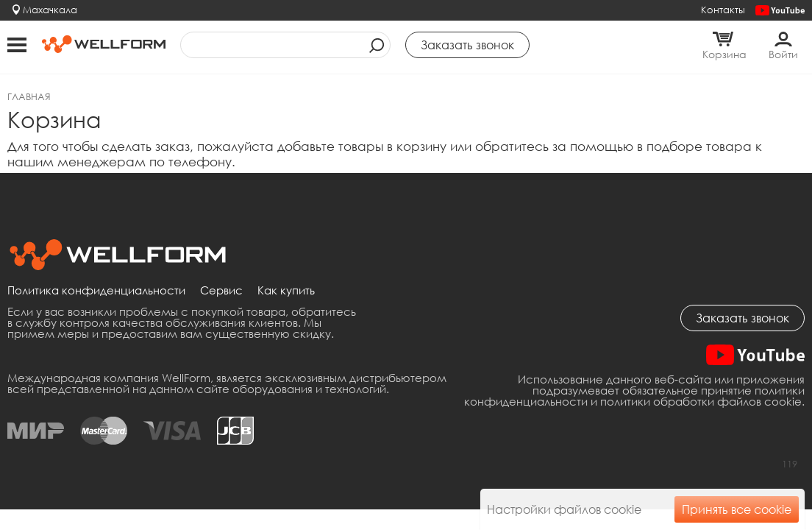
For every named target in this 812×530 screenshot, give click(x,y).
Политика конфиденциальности (96, 291)
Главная (29, 96)
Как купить (286, 291)
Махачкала (50, 9)
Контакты (723, 9)
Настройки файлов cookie (564, 509)
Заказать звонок (742, 318)
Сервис (221, 291)
